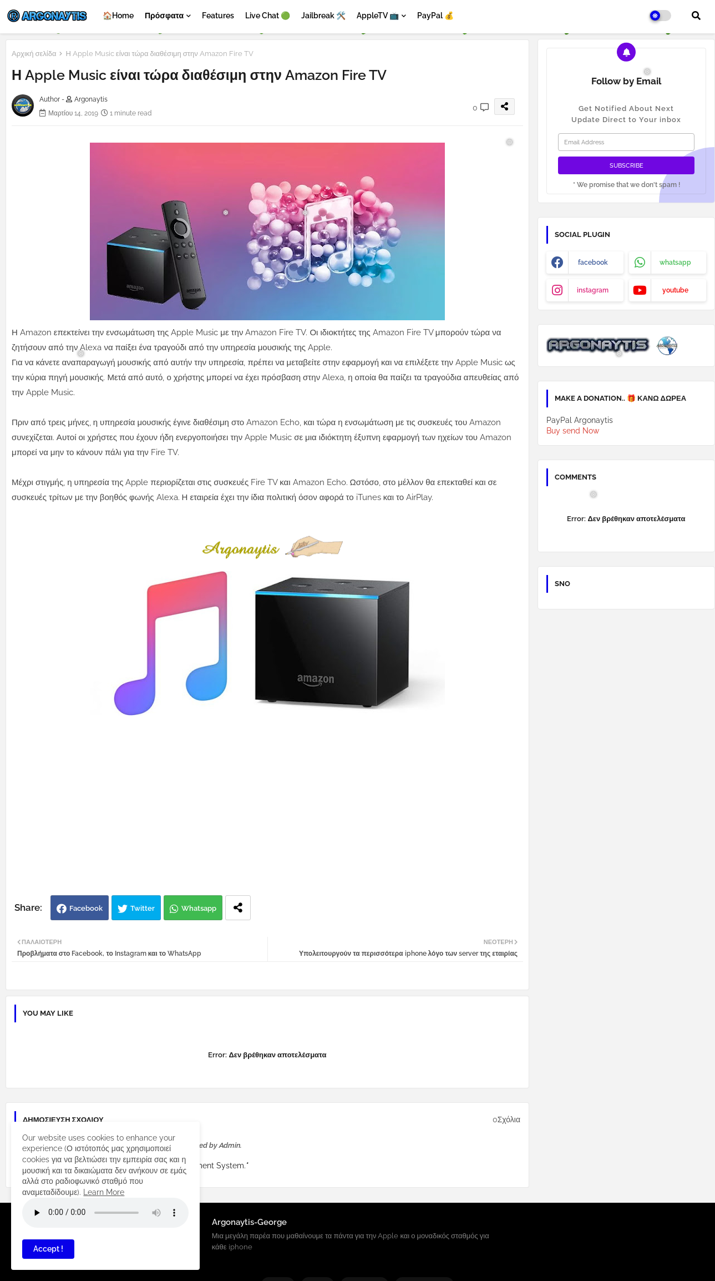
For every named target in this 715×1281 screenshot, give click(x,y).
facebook (593, 262)
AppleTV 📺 (378, 15)
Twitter (142, 908)
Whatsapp (198, 908)
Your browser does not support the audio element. (105, 1213)
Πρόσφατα (164, 15)
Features (218, 15)
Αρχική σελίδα (34, 53)
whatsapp (675, 262)
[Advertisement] (279, 806)
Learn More (103, 1192)
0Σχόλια (506, 1119)
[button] (696, 15)
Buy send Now (572, 430)
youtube (675, 290)
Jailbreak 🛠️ (323, 15)
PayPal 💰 (435, 15)
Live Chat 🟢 (267, 15)
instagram (592, 290)
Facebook (86, 908)
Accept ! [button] (48, 1248)
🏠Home (118, 15)
